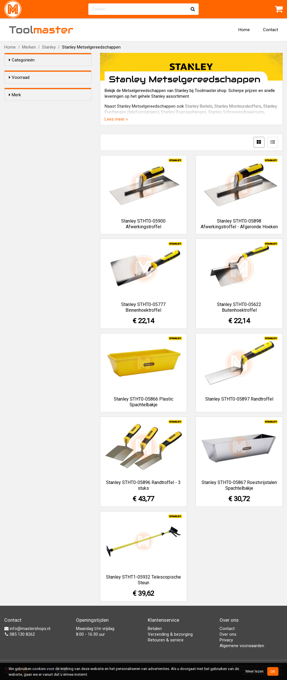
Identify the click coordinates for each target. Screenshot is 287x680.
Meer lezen (255, 671)
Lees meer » (116, 119)
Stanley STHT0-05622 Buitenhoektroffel (239, 307)
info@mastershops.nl (27, 628)
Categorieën (22, 60)
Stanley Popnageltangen (183, 112)
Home (244, 29)
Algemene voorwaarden (242, 645)
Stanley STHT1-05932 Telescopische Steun (143, 579)
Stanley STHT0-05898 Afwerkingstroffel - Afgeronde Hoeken (239, 223)
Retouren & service (166, 640)
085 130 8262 (19, 634)
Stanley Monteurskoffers (237, 106)
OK (272, 671)
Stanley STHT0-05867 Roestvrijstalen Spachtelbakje (239, 485)
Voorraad (19, 77)
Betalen (155, 628)
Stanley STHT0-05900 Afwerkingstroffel (143, 223)
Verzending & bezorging (170, 634)
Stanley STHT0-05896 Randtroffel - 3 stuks (143, 485)
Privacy (226, 640)
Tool (41, 29)
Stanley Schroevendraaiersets (236, 112)
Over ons (228, 634)
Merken (29, 47)
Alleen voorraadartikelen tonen (46, 88)
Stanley (49, 47)
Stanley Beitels (198, 106)
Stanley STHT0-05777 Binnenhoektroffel (143, 307)
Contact (270, 29)
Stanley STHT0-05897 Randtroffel (239, 399)
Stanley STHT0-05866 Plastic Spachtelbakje (143, 401)
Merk (15, 105)
